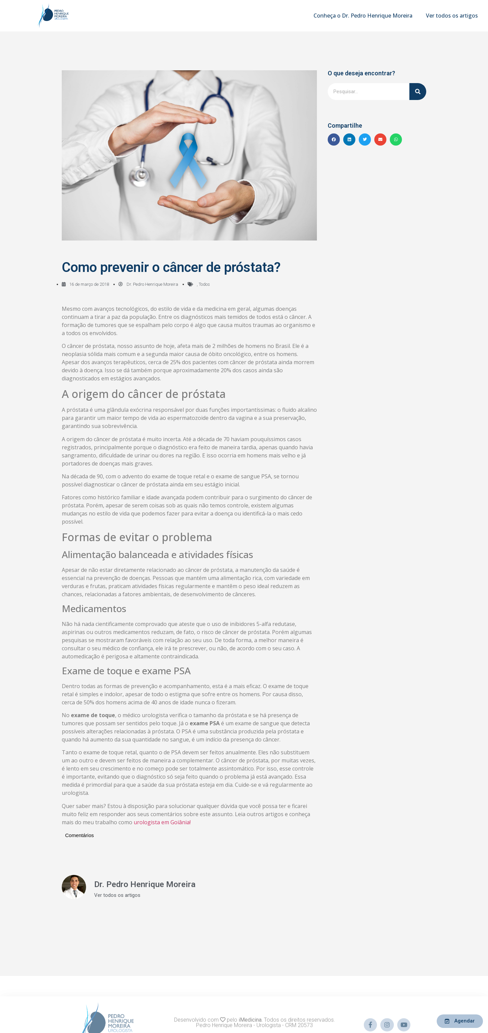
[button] (334, 139)
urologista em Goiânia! (162, 822)
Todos (204, 284)
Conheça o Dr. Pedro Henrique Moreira (363, 15)
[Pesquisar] (417, 91)
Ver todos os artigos (452, 15)
